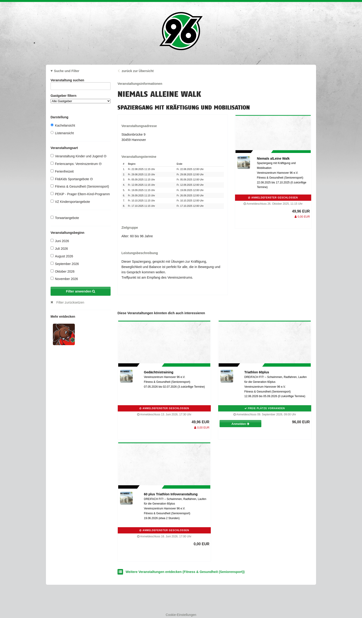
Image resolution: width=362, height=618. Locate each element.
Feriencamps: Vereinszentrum (76, 164)
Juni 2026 (60, 241)
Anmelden (240, 424)
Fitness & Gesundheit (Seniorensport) (80, 186)
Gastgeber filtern (81, 98)
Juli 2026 (59, 248)
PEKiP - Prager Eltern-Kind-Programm (80, 194)
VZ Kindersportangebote (70, 202)
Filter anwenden (80, 291)
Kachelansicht (63, 125)
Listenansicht (62, 133)
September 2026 (65, 264)
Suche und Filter (66, 71)
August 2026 (62, 256)
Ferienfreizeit (62, 171)
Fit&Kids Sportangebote (72, 179)
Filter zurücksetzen (70, 302)
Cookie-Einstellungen (181, 615)
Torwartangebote (65, 218)
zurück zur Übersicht (138, 71)
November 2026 (64, 279)
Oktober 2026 (63, 271)
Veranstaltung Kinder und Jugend (78, 156)
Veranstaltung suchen (81, 81)
